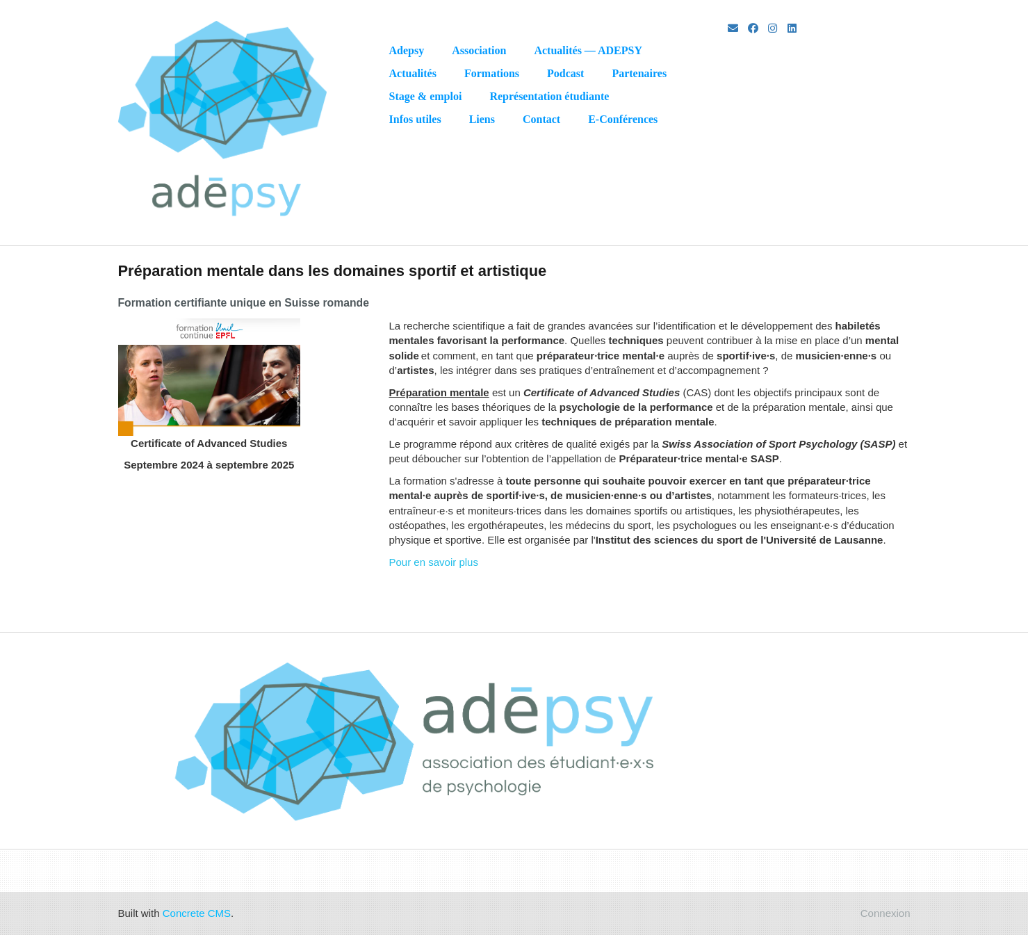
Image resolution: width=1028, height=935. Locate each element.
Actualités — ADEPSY (588, 50)
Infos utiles (415, 119)
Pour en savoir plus (433, 562)
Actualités (413, 73)
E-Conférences (623, 119)
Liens (482, 119)
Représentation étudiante (549, 96)
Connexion (885, 913)
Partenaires (639, 73)
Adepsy (407, 50)
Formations (491, 73)
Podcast (565, 73)
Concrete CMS (197, 913)
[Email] (733, 28)
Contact (541, 119)
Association (479, 50)
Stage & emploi (425, 96)
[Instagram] (772, 28)
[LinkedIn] (792, 28)
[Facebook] (753, 28)
